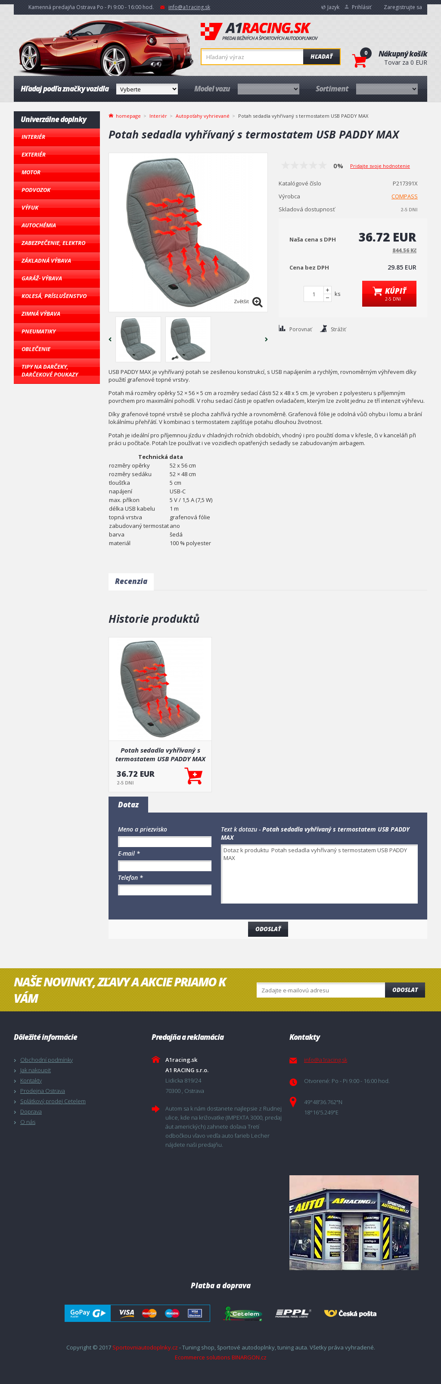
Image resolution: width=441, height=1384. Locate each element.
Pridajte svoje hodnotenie (380, 166)
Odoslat (405, 990)
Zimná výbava (41, 313)
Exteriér (34, 154)
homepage (128, 115)
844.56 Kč (404, 250)
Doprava (31, 1111)
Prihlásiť (361, 7)
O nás (27, 1122)
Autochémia (39, 225)
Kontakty (31, 1080)
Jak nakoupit (35, 1070)
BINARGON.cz (249, 1357)
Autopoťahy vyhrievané (203, 116)
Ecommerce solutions (202, 1357)
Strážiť (338, 329)
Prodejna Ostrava (42, 1091)
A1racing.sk (259, 32)
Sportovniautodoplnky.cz (145, 1347)
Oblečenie (36, 349)
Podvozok (36, 190)
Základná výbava (46, 260)
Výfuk (30, 207)
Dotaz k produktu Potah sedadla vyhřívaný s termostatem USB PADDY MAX (319, 874)
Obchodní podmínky (46, 1060)
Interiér (33, 137)
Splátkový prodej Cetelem (53, 1101)
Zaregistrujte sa (403, 7)
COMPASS (404, 196)
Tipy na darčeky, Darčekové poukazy (50, 370)
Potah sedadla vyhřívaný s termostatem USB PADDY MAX (160, 754)
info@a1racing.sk (189, 7)
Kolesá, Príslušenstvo (54, 296)
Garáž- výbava (42, 278)
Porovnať (300, 329)
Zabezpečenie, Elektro (53, 243)
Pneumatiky (39, 331)
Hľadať (321, 56)
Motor (31, 172)
